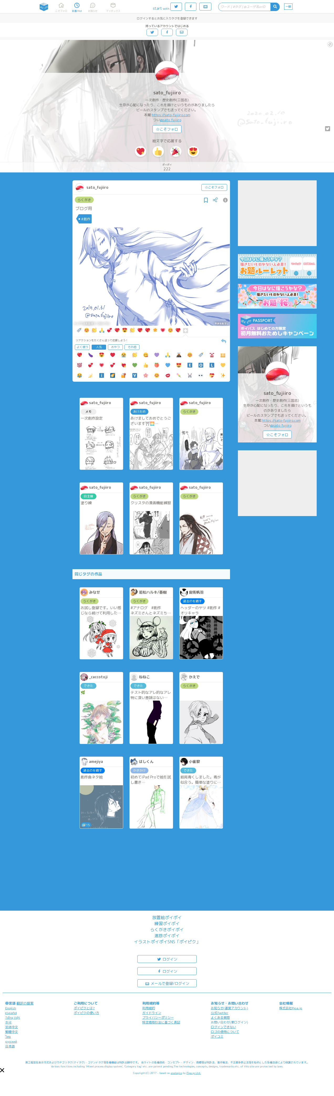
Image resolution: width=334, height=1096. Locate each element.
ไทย (8, 1036)
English (10, 1008)
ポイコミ (217, 1036)
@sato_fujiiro (170, 120)
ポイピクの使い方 (86, 1013)
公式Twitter (219, 1013)
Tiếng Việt (12, 1017)
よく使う (82, 347)
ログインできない (223, 1027)
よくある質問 (220, 1017)
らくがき (84, 199)
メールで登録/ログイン (167, 983)
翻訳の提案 (25, 1003)
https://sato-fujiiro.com (171, 115)
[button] (2, 1070)
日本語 (10, 1046)
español (11, 1013)
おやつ (115, 347)
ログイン (167, 959)
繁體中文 (11, 1031)
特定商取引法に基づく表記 (161, 1022)
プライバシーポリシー (158, 1017)
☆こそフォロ (167, 129)
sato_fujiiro (167, 92)
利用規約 (148, 1008)
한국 (8, 1022)
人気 (99, 347)
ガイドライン (151, 1013)
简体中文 (11, 1027)
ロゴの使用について (225, 1031)
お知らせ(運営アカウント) (229, 1008)
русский (11, 1041)
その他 (132, 347)
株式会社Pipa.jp (290, 1008)
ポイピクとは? (84, 1008)
